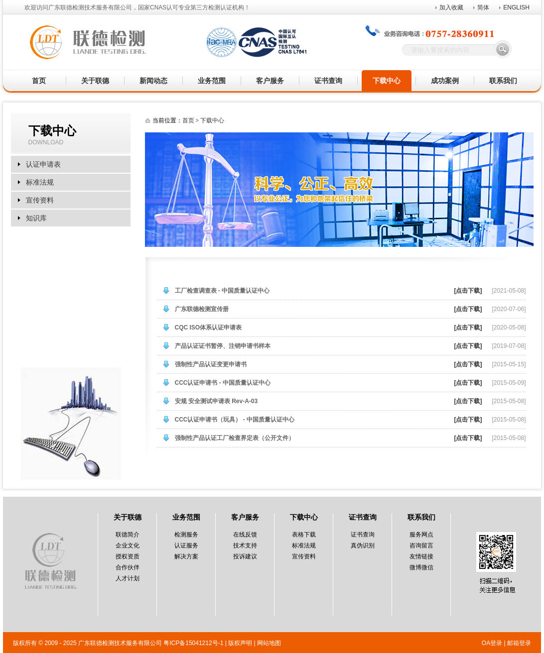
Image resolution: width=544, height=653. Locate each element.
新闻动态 (153, 81)
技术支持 (245, 545)
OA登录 (492, 643)
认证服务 (186, 545)
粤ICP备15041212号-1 (193, 643)
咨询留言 (421, 545)
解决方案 (186, 556)
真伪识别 (363, 545)
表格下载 (304, 534)
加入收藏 (451, 7)
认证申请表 (43, 164)
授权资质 (127, 556)
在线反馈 (245, 534)
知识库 (36, 218)
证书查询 (328, 81)
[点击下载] (468, 290)
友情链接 (421, 556)
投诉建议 (245, 556)
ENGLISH (516, 7)
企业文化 (127, 545)
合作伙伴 (127, 567)
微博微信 (421, 567)
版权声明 (240, 643)
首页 (39, 81)
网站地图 (269, 643)
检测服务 (186, 534)
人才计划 (127, 578)
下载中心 (387, 81)
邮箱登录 (519, 643)
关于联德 (95, 81)
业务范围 (212, 81)
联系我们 (503, 81)
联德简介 (127, 534)
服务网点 (421, 534)
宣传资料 (40, 200)
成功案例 (445, 81)
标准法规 (40, 182)
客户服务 (270, 81)
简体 (483, 7)
